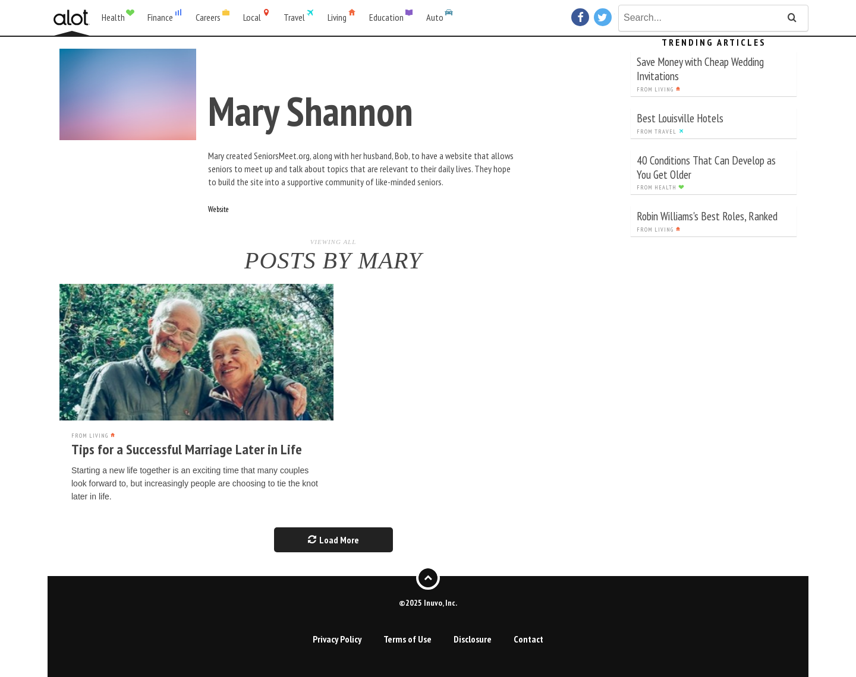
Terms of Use (407, 639)
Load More (333, 540)
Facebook (581, 17)
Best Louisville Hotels (680, 117)
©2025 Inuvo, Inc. (428, 602)
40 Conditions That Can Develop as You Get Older (706, 167)
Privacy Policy (337, 639)
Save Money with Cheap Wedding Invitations (700, 68)
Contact (528, 639)
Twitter (604, 17)
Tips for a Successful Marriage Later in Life (186, 449)
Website (218, 209)
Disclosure (473, 639)
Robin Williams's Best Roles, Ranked (707, 215)
